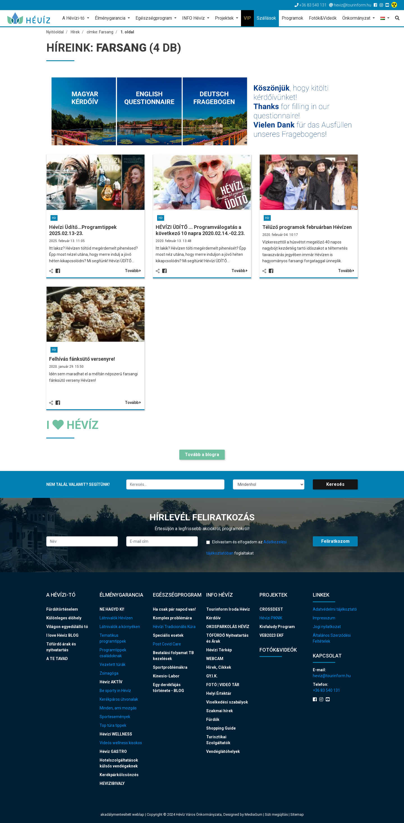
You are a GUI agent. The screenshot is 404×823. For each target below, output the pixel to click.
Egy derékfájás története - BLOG (168, 687)
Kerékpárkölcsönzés (119, 775)
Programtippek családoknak (113, 653)
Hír (54, 218)
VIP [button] (247, 18)
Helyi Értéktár (218, 693)
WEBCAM (214, 658)
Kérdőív (213, 618)
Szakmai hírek (219, 711)
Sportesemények (115, 716)
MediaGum (253, 814)
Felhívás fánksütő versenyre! (82, 359)
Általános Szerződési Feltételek (332, 638)
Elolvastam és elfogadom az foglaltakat (246, 547)
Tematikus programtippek (113, 638)
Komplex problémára (172, 618)
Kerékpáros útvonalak (119, 699)
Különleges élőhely (63, 618)
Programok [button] (292, 18)
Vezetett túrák (112, 664)
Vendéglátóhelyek (223, 751)
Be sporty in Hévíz (115, 690)
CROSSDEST (271, 609)
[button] (385, 18)
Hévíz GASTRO (113, 751)
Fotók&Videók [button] (323, 18)
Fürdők (212, 719)
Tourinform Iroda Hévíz (228, 609)
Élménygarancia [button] (111, 18)
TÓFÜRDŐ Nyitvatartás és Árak (227, 638)
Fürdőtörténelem (62, 609)
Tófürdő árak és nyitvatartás (61, 647)
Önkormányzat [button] (356, 18)
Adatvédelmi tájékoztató (335, 609)
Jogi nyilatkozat (327, 626)
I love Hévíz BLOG (62, 635)
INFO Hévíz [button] (194, 18)
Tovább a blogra (202, 454)
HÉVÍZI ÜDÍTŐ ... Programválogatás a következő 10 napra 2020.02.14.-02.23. (200, 230)
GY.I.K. (212, 676)
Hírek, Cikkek (218, 667)
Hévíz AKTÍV (111, 682)
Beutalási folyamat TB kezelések (173, 655)
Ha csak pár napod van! (174, 609)
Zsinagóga (109, 673)
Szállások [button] (266, 18)
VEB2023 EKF (272, 635)
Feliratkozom (335, 541)
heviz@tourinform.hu (332, 675)
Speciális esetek (168, 635)
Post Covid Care (167, 644)
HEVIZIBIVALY (112, 783)
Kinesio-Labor (166, 676)
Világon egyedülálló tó (67, 626)
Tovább (133, 270)
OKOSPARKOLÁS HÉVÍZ (227, 626)
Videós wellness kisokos (121, 743)
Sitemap (297, 814)
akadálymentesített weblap (122, 814)
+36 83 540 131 (326, 690)
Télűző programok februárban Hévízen (307, 227)
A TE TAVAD (57, 658)
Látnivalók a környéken (120, 626)
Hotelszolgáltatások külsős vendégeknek (119, 763)
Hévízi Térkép (219, 650)
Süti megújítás (277, 814)
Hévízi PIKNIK (271, 618)
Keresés (335, 484)
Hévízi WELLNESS (116, 734)
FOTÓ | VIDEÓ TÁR (222, 684)
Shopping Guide (221, 728)
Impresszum (324, 618)
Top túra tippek (113, 725)
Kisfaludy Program (277, 626)
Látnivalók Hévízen (116, 618)
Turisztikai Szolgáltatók (218, 740)
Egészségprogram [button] (154, 18)
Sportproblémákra (170, 667)
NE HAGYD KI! (112, 609)
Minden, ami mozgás (118, 708)
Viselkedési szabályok (227, 702)
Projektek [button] (225, 18)
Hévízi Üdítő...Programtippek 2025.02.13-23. (83, 230)
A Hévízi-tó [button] (74, 18)
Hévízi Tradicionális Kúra (174, 626)
